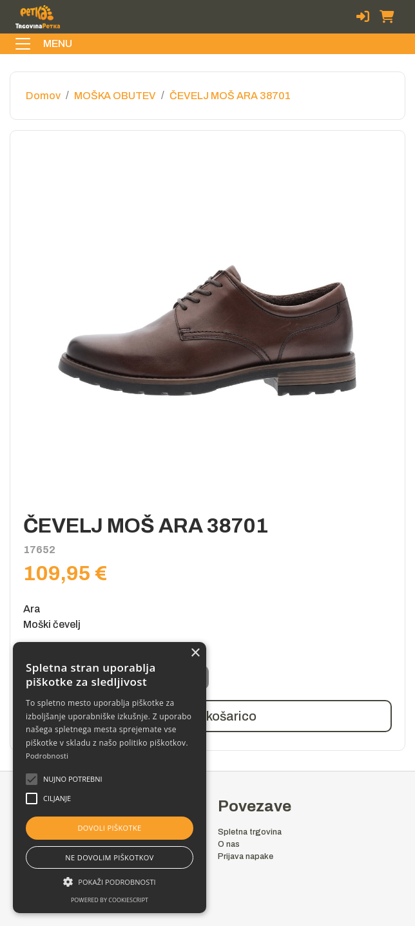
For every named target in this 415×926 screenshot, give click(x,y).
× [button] (195, 653)
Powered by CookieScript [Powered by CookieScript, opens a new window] (109, 900)
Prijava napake (245, 856)
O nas (229, 844)
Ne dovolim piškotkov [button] (109, 857)
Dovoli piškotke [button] (109, 828)
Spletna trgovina (250, 831)
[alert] (109, 777)
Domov (43, 95)
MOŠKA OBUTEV (115, 95)
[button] (72, 779)
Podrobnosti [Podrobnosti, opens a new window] (47, 756)
